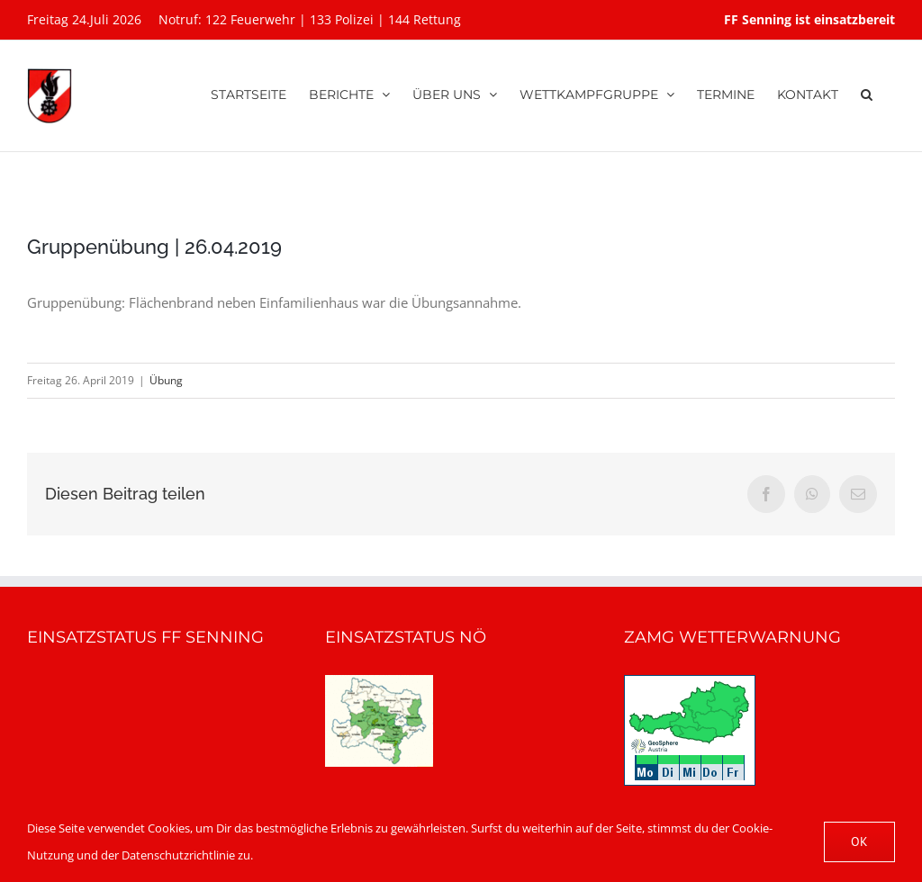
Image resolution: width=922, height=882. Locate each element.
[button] (866, 92)
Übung (166, 380)
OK (859, 841)
